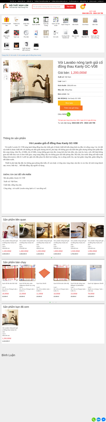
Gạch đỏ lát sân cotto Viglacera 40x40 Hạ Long (27, 284)
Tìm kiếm (70, 6)
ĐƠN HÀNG (84, 1)
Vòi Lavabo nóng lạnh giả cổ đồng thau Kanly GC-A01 (27, 242)
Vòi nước (13, 55)
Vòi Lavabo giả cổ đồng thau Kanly (29, 55)
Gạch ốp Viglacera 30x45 (95, 283)
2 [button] (55, 258)
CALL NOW (64, 114)
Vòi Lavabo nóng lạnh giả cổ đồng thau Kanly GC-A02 (44, 242)
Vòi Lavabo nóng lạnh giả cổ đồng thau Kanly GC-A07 (95, 242)
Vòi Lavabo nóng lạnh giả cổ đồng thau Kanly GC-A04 (78, 242)
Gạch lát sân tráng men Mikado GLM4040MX (78, 284)
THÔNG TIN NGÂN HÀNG (42, 1)
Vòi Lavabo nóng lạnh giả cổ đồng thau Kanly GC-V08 (10, 330)
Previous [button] (1, 239)
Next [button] (105, 239)
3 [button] (56, 302)
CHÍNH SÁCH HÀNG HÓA (59, 1)
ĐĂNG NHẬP (93, 1)
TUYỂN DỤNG (73, 1)
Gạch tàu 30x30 (41, 283)
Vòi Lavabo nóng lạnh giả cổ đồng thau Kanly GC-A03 (61, 242)
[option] (10, 239)
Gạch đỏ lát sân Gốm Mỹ (61, 283)
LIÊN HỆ (30, 1)
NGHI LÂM (21, 1)
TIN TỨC (13, 1)
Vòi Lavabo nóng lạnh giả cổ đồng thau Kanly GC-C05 (10, 242)
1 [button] (52, 258)
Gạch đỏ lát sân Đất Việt (9, 283)
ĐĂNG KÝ (101, 1)
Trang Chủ (5, 55)
